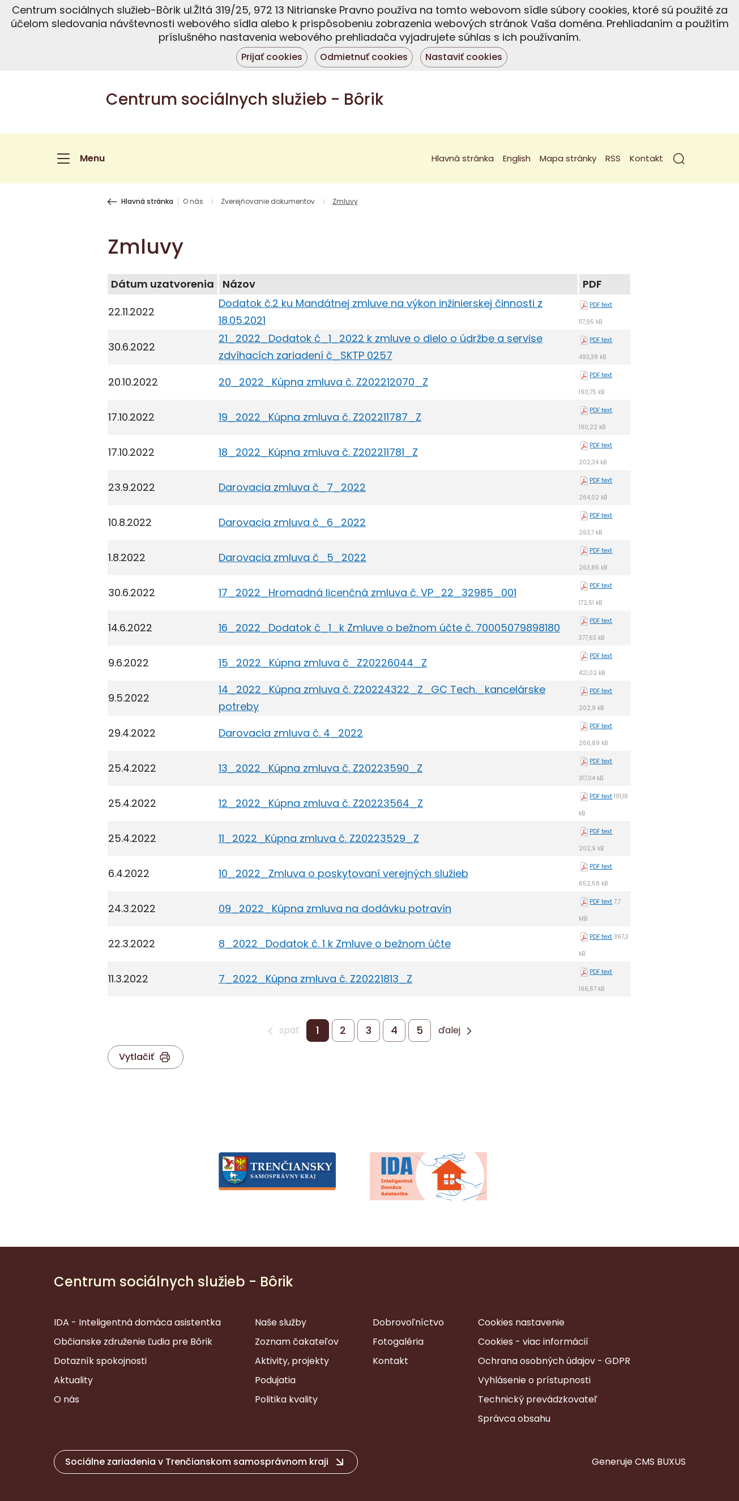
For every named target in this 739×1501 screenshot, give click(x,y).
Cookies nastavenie (521, 1322)
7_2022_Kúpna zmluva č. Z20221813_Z (315, 979)
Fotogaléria (398, 1341)
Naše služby (280, 1322)
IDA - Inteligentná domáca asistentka (137, 1322)
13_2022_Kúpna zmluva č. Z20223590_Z (320, 768)
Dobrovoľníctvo (408, 1322)
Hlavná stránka (463, 158)
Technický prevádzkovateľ (537, 1399)
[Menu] (79, 158)
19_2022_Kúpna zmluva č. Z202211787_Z (320, 417)
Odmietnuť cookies (364, 56)
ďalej (449, 1030)
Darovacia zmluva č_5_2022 (292, 557)
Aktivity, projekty (292, 1360)
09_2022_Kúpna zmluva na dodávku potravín (335, 908)
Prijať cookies (271, 56)
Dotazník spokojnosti (100, 1360)
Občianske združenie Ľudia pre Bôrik (133, 1341)
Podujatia (275, 1380)
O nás (193, 201)
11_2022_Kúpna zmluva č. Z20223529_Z (319, 838)
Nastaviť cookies (463, 56)
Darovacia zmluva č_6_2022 (292, 522)
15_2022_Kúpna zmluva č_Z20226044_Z (323, 663)
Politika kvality (286, 1399)
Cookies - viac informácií (533, 1341)
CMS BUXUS (660, 1461)
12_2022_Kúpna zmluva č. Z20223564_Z (321, 803)
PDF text (601, 305)
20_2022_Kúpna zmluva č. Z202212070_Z (323, 382)
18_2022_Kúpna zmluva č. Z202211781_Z (318, 452)
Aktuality (73, 1380)
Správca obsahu (514, 1418)
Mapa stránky (568, 158)
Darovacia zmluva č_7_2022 (292, 487)
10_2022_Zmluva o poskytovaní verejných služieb (343, 873)
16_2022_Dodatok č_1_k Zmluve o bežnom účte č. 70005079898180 (389, 628)
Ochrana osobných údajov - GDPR (554, 1360)
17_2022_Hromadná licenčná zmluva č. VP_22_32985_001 (367, 592)
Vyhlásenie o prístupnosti (534, 1380)
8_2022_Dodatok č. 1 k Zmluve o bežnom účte (335, 943)
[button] (679, 158)
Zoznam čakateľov (297, 1341)
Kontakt (646, 158)
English (517, 158)
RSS (613, 158)
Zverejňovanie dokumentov (268, 201)
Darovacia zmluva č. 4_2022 (291, 733)
